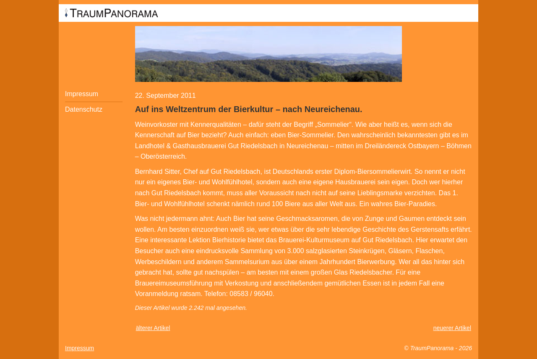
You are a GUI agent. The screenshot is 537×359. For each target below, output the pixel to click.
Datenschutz (83, 109)
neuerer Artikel (452, 328)
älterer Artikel (153, 328)
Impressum (81, 93)
